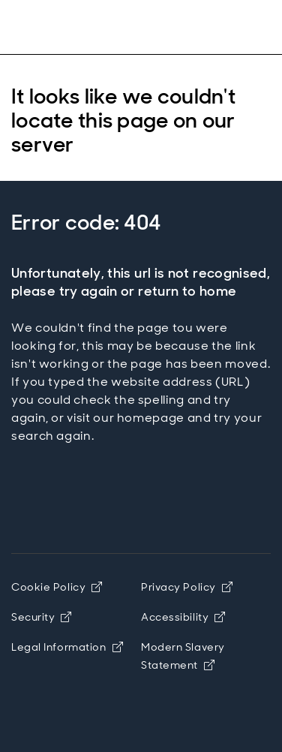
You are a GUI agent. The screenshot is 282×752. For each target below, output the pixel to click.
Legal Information (67, 647)
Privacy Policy (186, 587)
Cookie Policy (57, 587)
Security (41, 617)
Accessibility (183, 617)
